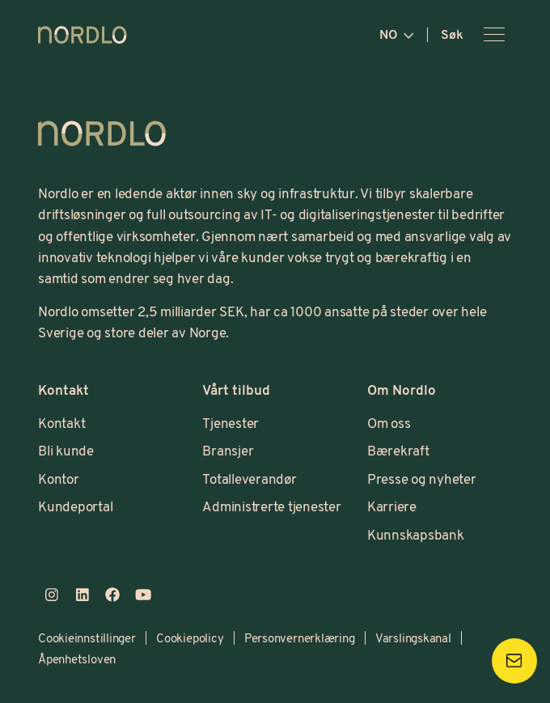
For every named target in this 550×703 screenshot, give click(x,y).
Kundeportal (75, 506)
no (396, 34)
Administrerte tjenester (271, 506)
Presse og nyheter (421, 478)
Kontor (58, 478)
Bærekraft (398, 450)
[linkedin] (82, 595)
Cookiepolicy (189, 638)
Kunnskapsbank (415, 534)
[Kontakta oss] (514, 661)
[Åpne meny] (494, 35)
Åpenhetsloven (77, 659)
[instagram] (52, 595)
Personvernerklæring (299, 638)
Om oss (389, 423)
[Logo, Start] (102, 133)
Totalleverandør (249, 478)
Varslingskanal (413, 638)
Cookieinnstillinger (87, 638)
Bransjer (227, 450)
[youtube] (143, 595)
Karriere (392, 506)
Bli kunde (66, 450)
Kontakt (61, 423)
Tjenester (230, 423)
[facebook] (112, 595)
